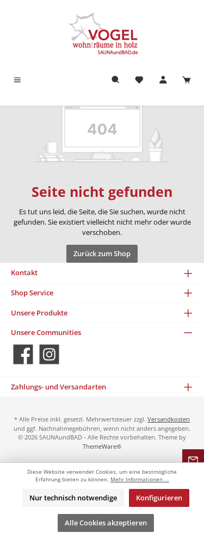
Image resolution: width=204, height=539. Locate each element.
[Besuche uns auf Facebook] (23, 354)
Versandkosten (168, 419)
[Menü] (17, 80)
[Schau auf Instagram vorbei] (49, 354)
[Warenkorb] (187, 80)
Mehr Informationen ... (139, 479)
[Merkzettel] (139, 80)
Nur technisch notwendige (73, 498)
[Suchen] (116, 80)
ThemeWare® (102, 446)
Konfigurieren (159, 498)
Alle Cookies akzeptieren (106, 523)
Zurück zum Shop (102, 253)
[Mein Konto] (163, 80)
